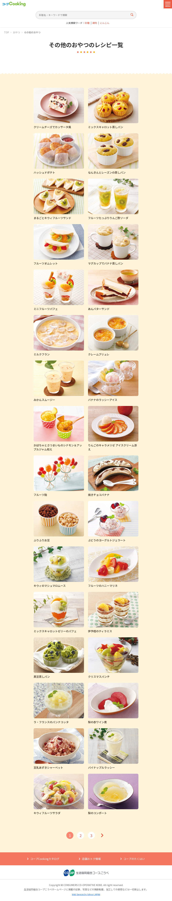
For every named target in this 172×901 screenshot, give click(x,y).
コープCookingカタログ (44, 859)
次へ (102, 835)
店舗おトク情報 (91, 859)
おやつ (16, 32)
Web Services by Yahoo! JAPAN (86, 894)
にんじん (104, 23)
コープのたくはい (134, 859)
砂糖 (87, 23)
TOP (6, 32)
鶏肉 (94, 23)
